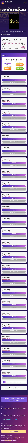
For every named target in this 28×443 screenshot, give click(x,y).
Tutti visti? (14, 80)
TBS (19, 43)
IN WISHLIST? (20, 64)
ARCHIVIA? (7, 68)
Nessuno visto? (14, 82)
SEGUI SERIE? (20, 68)
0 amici (21, 59)
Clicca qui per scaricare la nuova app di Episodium (14, 399)
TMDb (2, 417)
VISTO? (4, 382)
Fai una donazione (13, 431)
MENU (25, 3)
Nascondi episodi (6, 373)
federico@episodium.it (19, 437)
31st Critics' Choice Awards (13, 382)
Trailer (23, 47)
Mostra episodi (6, 78)
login (6, 55)
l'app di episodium (7, 440)
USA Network (12, 43)
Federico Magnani (8, 408)
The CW (4, 43)
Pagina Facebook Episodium (13, 438)
